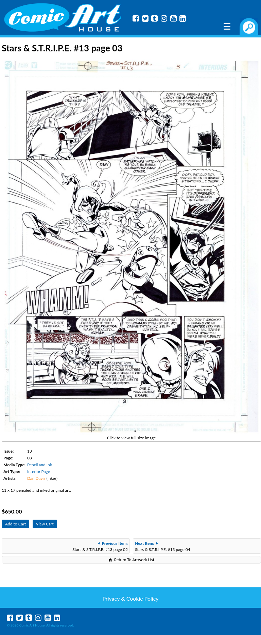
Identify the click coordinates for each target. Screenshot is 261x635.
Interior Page (38, 471)
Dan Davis (36, 478)
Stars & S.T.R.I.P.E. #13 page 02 (100, 546)
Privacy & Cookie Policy (130, 598)
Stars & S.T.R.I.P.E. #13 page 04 (162, 546)
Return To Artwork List (134, 559)
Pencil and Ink (39, 464)
